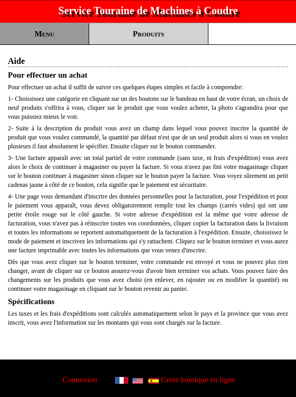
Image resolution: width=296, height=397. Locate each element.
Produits (148, 34)
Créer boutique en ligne (198, 379)
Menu (44, 34)
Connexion (80, 379)
